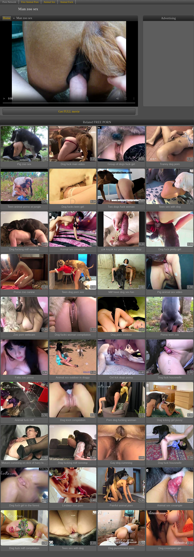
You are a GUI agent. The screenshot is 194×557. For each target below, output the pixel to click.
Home (6, 18)
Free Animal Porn (29, 2)
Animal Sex (49, 2)
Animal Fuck (66, 2)
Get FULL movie (68, 111)
